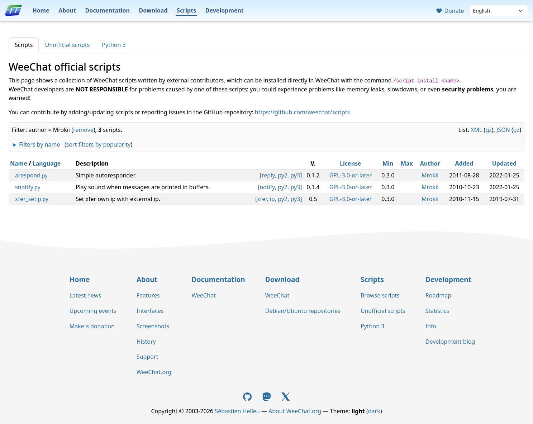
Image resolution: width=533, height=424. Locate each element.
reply (268, 175)
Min (387, 163)
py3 (295, 175)
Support (147, 357)
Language (47, 163)
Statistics (437, 311)
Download (153, 10)
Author (430, 163)
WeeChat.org (154, 372)
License (350, 163)
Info (431, 326)
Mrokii (430, 175)
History (146, 342)
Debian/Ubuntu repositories (303, 311)
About (67, 10)
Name (18, 163)
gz (488, 130)
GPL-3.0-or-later (350, 175)
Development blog (450, 342)
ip (272, 199)
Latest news (85, 295)
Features (148, 295)
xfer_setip (31, 199)
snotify (27, 187)
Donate (450, 11)
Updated (504, 163)
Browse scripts (380, 295)
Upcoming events (93, 311)
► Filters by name (36, 144)
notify (267, 187)
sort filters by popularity (98, 144)
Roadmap (438, 295)
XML (476, 130)
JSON (503, 130)
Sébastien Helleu (237, 411)
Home (40, 10)
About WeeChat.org (294, 411)
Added (464, 163)
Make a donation (92, 326)
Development (224, 10)
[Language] (499, 10)
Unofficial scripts (67, 45)
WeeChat (203, 295)
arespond (31, 175)
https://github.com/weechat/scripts (302, 112)
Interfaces (150, 311)
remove (83, 130)
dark (374, 411)
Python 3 (113, 45)
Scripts (186, 10)
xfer (262, 199)
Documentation (107, 10)
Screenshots (153, 326)
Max (407, 163)
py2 (282, 175)
